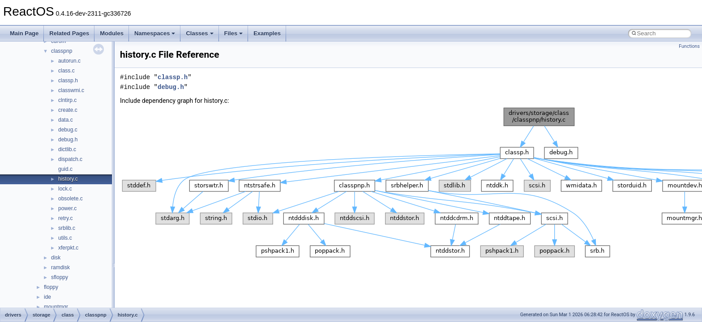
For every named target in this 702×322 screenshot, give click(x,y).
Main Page (24, 33)
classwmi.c (71, 90)
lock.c (65, 189)
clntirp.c (67, 100)
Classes (199, 33)
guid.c (65, 169)
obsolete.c (70, 198)
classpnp (61, 51)
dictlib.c (67, 149)
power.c (67, 208)
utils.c (65, 238)
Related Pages (69, 33)
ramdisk (60, 267)
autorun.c (69, 61)
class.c (66, 71)
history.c (68, 179)
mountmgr (56, 307)
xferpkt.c (68, 248)
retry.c (65, 218)
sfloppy (59, 277)
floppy (51, 287)
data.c (65, 120)
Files (233, 33)
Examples (267, 33)
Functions (689, 46)
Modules (112, 33)
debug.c (67, 130)
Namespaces (155, 33)
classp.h (68, 80)
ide (47, 297)
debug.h (67, 139)
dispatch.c (70, 159)
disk (55, 257)
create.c (67, 110)
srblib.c (66, 228)
